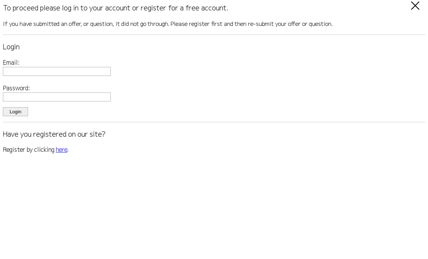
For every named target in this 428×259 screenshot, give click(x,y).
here (61, 150)
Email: (11, 63)
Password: (16, 88)
